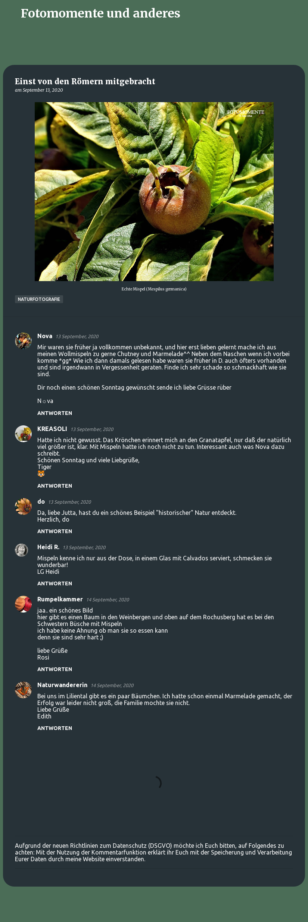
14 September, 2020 (107, 599)
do (41, 501)
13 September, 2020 (76, 336)
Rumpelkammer (60, 599)
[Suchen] (190, 13)
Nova (44, 336)
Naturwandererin (62, 685)
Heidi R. (48, 547)
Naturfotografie (39, 299)
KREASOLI (52, 428)
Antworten (54, 413)
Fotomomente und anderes (100, 13)
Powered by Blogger (154, 911)
